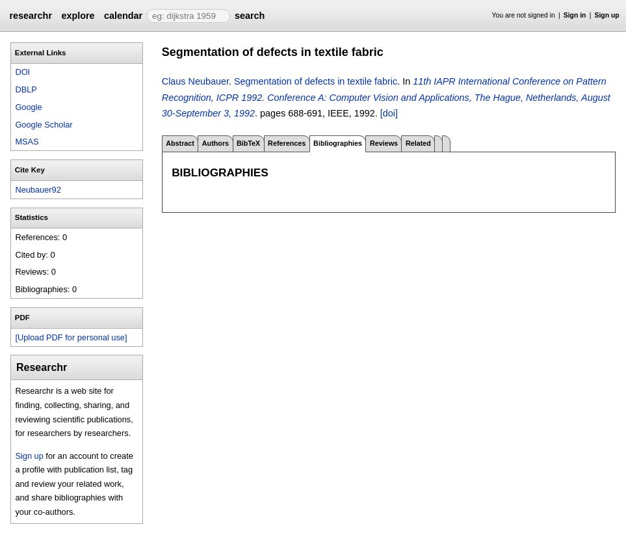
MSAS (26, 141)
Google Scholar (43, 125)
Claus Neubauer (195, 81)
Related (418, 143)
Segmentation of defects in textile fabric (315, 81)
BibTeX (248, 143)
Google (28, 107)
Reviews (384, 143)
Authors (215, 143)
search (250, 15)
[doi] (389, 113)
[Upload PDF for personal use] (71, 337)
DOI (22, 72)
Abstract (180, 143)
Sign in (575, 15)
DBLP (25, 89)
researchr (30, 15)
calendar (123, 15)
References (287, 143)
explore (77, 15)
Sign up (607, 15)
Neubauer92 (37, 190)
